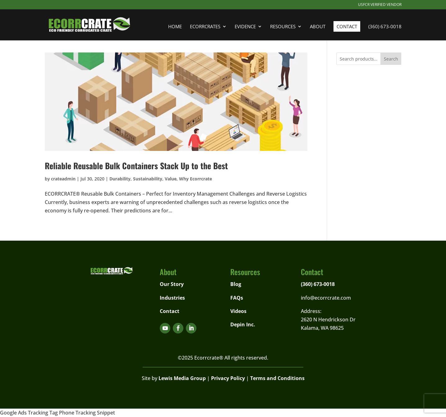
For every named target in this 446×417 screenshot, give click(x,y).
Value (171, 179)
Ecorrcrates (205, 26)
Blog (235, 284)
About (317, 26)
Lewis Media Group (182, 378)
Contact (347, 26)
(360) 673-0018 (385, 26)
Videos (238, 311)
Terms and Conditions (277, 378)
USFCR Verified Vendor (380, 5)
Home (175, 26)
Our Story (172, 284)
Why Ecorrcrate (195, 179)
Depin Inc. (242, 324)
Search (391, 59)
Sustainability (147, 179)
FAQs (236, 297)
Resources (283, 26)
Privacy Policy (228, 378)
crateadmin (63, 179)
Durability (120, 179)
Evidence (245, 26)
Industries (172, 297)
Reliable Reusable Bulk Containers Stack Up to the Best (136, 166)
